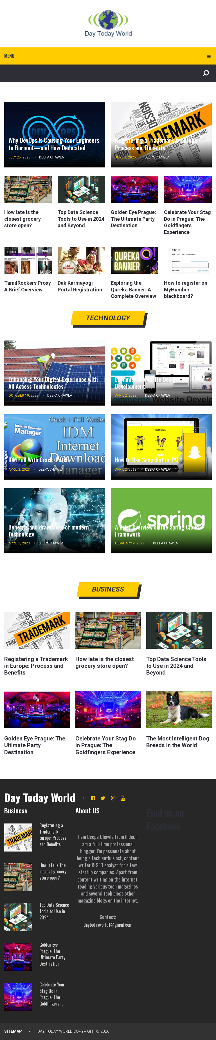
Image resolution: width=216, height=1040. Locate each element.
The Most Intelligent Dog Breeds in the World (177, 742)
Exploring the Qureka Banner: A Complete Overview (133, 289)
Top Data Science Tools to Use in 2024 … (54, 910)
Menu (9, 55)
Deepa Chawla (51, 157)
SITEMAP (13, 1031)
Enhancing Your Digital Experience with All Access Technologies (53, 382)
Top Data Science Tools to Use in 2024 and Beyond (81, 218)
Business (108, 589)
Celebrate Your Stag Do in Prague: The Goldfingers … (52, 993)
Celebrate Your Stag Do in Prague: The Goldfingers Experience (105, 745)
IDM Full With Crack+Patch (38, 460)
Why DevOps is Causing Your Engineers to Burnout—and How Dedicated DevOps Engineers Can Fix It (53, 147)
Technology (108, 318)
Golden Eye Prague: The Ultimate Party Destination (133, 218)
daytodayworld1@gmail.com (108, 924)
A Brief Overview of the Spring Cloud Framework (157, 530)
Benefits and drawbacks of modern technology (48, 530)
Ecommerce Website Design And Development (151, 382)
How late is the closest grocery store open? (22, 218)
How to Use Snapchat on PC (146, 460)
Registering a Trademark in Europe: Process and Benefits (157, 144)
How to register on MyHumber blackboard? (185, 289)
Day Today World (39, 797)
